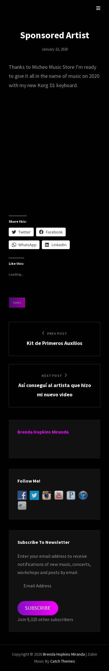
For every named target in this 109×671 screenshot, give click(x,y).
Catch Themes (62, 661)
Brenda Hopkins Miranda (43, 432)
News (17, 302)
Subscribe (38, 608)
